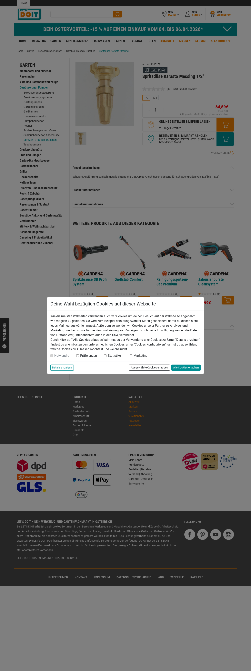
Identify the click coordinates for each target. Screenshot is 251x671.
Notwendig (61, 355)
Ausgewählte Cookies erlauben (149, 367)
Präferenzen (88, 355)
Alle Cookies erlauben (186, 367)
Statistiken (115, 355)
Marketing (140, 355)
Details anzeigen (62, 367)
